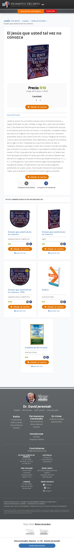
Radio (16, 416)
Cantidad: (37, 96)
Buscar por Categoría (31, 11)
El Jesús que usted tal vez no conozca (18, 24)
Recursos (15, 21)
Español (26, 21)
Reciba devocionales (37, 546)
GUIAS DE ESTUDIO (38, 21)
